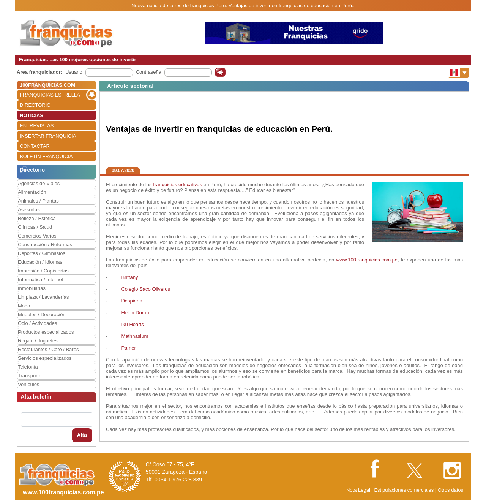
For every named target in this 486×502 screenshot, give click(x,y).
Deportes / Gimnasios (41, 253)
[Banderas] (458, 73)
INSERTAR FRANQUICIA (48, 136)
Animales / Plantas (38, 201)
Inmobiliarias (32, 288)
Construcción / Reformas (45, 244)
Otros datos (450, 490)
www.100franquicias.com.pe (367, 260)
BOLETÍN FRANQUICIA (46, 156)
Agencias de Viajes (39, 183)
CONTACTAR (35, 146)
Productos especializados (46, 332)
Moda (24, 306)
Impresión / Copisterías (43, 271)
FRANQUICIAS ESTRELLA (50, 95)
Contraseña (148, 72)
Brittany (129, 277)
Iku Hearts (132, 324)
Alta (82, 435)
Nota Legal (358, 490)
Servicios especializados (45, 358)
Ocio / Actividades (37, 323)
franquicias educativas (177, 184)
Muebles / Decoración (42, 314)
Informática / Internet (40, 279)
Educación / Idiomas (40, 262)
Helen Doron (135, 312)
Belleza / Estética (37, 218)
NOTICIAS (31, 115)
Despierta (131, 301)
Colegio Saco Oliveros (145, 289)
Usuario (73, 72)
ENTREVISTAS (37, 125)
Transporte (29, 375)
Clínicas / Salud (35, 227)
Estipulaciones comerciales (404, 490)
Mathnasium (134, 336)
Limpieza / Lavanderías (43, 297)
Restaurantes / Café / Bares (48, 349)
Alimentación (32, 192)
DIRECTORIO (35, 105)
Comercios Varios (37, 236)
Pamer (128, 348)
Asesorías (29, 209)
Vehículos (28, 384)
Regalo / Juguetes (38, 341)
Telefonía (28, 367)
